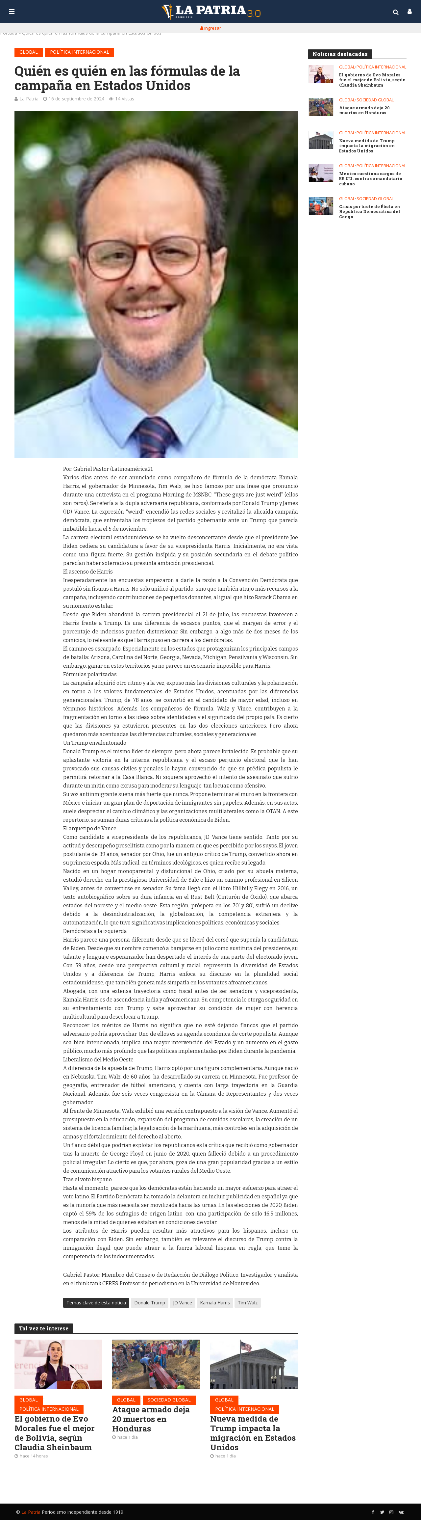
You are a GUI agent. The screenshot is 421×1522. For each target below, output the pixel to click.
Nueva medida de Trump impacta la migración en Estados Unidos (247, 1434)
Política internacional (79, 52)
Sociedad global (169, 1400)
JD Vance (182, 1302)
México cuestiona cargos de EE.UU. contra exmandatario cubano (372, 179)
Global (28, 52)
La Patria (28, 98)
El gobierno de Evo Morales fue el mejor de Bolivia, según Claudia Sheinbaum (56, 1434)
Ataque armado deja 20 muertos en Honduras (153, 1420)
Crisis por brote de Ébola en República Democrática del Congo (370, 212)
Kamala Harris (215, 1302)
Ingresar (210, 28)
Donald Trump (149, 1302)
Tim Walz (248, 1302)
